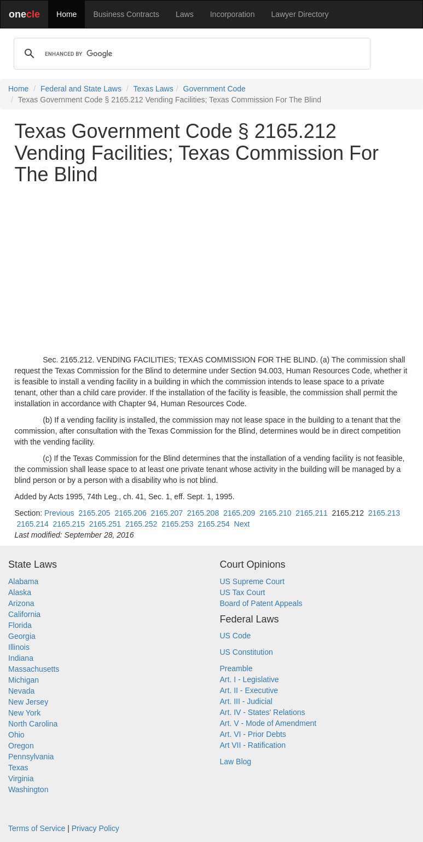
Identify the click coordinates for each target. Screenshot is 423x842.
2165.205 (94, 513)
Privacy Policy (95, 828)
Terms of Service (36, 828)
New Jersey (28, 701)
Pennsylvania (31, 756)
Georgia (22, 636)
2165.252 (141, 524)
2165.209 (239, 513)
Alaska (19, 592)
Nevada (21, 691)
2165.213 (384, 513)
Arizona (21, 603)
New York (24, 712)
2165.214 (32, 524)
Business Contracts (126, 14)
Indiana (20, 658)
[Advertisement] (212, 270)
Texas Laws (153, 88)
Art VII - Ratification (253, 745)
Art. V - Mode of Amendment (268, 723)
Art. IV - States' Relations (262, 712)
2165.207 (167, 513)
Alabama (23, 581)
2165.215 (69, 524)
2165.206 (130, 513)
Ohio (16, 734)
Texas (18, 767)
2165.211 (311, 513)
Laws (185, 14)
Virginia (20, 778)
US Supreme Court (252, 581)
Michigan (23, 680)
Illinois (19, 647)
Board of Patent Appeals (261, 603)
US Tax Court (242, 592)
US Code (235, 635)
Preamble (236, 668)
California (24, 614)
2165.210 (275, 513)
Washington (28, 789)
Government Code (214, 88)
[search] (190, 53)
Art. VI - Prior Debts (253, 734)
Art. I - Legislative (249, 679)
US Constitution (246, 652)
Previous (59, 513)
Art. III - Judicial (246, 701)
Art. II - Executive (249, 690)
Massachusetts (33, 669)
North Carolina (32, 723)
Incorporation (232, 14)
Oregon (21, 745)
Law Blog (236, 761)
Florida (20, 625)
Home (66, 14)
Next (242, 524)
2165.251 (105, 524)
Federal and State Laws (80, 88)
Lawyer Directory (299, 14)
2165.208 (203, 513)
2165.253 (177, 524)
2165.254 (213, 524)
